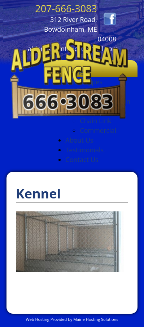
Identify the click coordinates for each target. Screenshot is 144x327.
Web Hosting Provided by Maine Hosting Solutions (72, 319)
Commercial (98, 130)
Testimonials (84, 149)
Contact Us (81, 159)
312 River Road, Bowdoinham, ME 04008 (80, 29)
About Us (79, 140)
